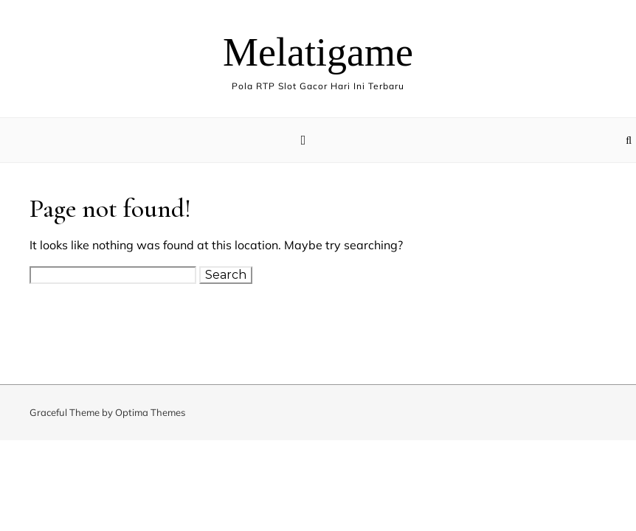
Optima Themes (150, 412)
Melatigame (318, 52)
